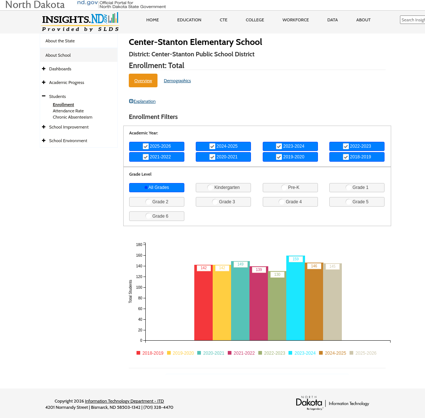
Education (189, 19)
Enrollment (63, 104)
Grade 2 (157, 202)
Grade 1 (357, 187)
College (255, 19)
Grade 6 (157, 216)
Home (152, 19)
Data (332, 19)
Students (57, 96)
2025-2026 (157, 146)
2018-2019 (357, 157)
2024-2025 (223, 146)
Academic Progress (66, 82)
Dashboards (60, 68)
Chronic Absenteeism (73, 117)
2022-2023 (357, 146)
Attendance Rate (68, 110)
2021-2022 (157, 157)
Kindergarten (223, 187)
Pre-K (290, 187)
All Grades (157, 187)
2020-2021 (223, 157)
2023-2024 (290, 146)
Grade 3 (223, 202)
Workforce (296, 19)
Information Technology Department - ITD (124, 401)
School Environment (68, 140)
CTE (223, 19)
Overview (143, 80)
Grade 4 (290, 202)
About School (58, 55)
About (363, 19)
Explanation (142, 101)
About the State (60, 40)
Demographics (177, 80)
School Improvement (69, 127)
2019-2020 (290, 157)
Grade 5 (357, 202)
